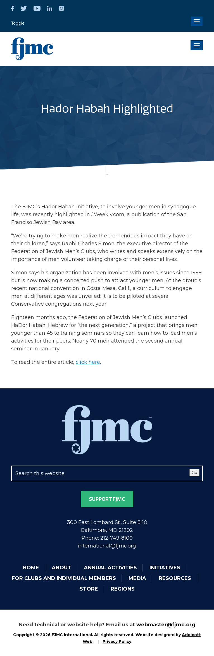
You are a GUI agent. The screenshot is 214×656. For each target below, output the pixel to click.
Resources (175, 578)
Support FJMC (107, 499)
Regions (123, 589)
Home (31, 568)
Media (137, 578)
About (61, 568)
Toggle (18, 23)
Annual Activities (110, 568)
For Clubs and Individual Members (64, 578)
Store (89, 589)
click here (88, 362)
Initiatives (164, 568)
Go (194, 472)
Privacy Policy (117, 641)
